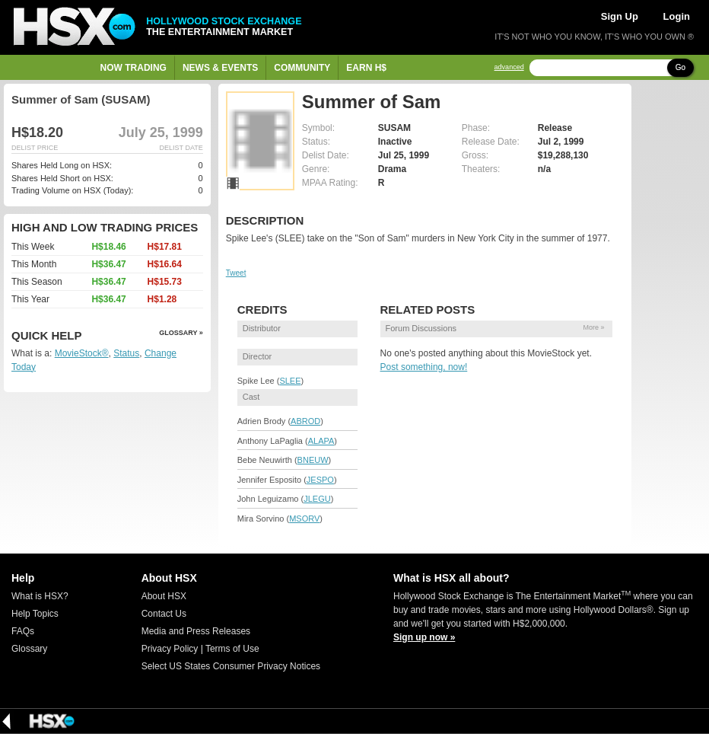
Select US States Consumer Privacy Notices (230, 666)
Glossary (29, 648)
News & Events (220, 67)
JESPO (320, 479)
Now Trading (133, 67)
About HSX (163, 596)
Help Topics (35, 613)
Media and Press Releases (195, 631)
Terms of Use (232, 648)
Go (680, 67)
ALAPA (321, 440)
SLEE (289, 380)
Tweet (236, 273)
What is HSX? (39, 596)
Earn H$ (366, 67)
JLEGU (317, 498)
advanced (509, 67)
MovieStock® (82, 353)
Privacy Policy (170, 648)
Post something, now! (424, 367)
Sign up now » (424, 637)
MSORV (304, 518)
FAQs (22, 631)
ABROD (305, 421)
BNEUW (313, 459)
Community (302, 67)
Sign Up (619, 16)
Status (126, 353)
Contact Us (163, 613)
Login (676, 16)
